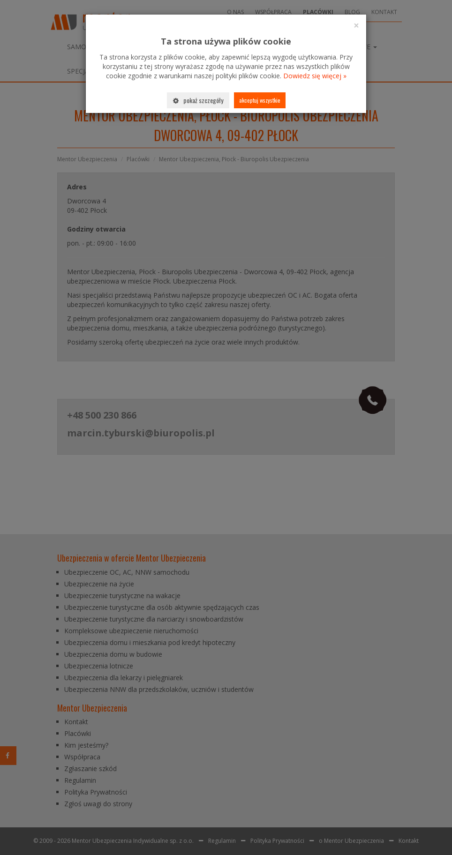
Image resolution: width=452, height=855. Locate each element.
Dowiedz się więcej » (315, 75)
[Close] (356, 25)
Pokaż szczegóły (198, 100)
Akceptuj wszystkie (259, 100)
